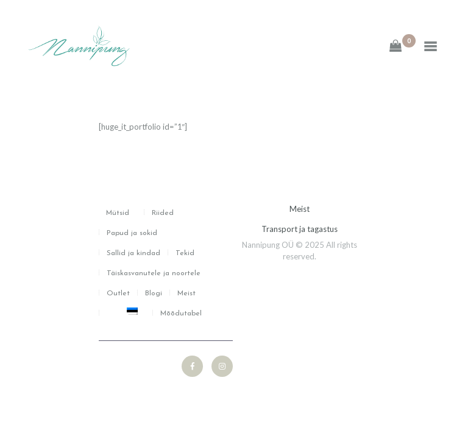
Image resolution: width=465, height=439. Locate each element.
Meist (299, 209)
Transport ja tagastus (299, 229)
